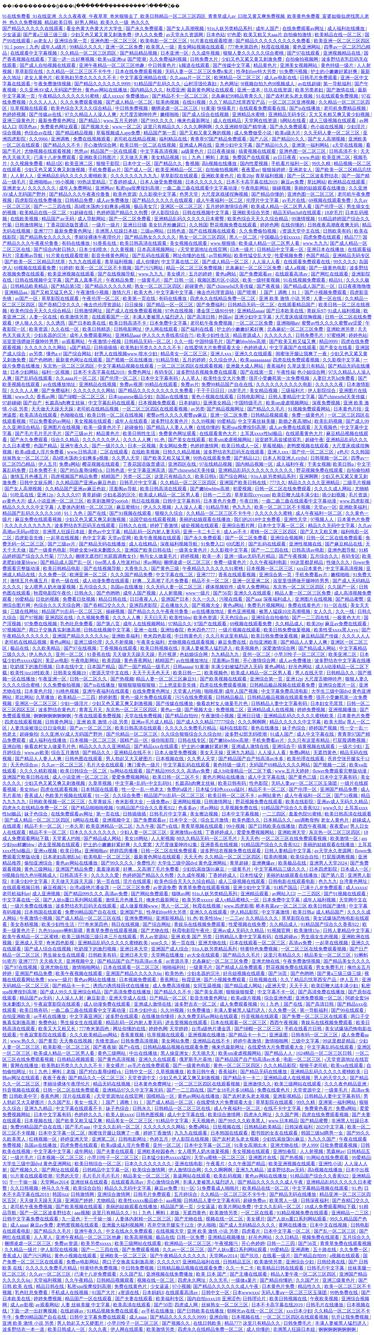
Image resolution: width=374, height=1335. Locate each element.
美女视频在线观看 (189, 243)
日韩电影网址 (128, 329)
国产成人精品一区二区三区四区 (37, 820)
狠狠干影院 (108, 163)
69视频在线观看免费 (330, 200)
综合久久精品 (65, 439)
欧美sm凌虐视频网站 (288, 402)
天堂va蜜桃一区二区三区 (220, 1157)
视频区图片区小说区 (218, 280)
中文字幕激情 (276, 912)
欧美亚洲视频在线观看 (72, 273)
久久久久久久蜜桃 (274, 513)
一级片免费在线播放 (31, 905)
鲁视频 (192, 163)
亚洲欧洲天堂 (292, 832)
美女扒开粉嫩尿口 (167, 224)
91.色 (160, 439)
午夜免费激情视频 (53, 83)
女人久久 (323, 611)
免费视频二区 (230, 709)
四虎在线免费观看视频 (297, 359)
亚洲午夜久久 (74, 445)
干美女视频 (319, 464)
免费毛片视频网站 (266, 605)
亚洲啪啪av (41, 181)
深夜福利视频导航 (179, 543)
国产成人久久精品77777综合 (206, 721)
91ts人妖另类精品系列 (230, 28)
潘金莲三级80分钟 (215, 310)
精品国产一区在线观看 (114, 151)
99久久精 (322, 163)
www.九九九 (315, 243)
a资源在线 (129, 1292)
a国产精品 (80, 347)
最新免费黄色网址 (57, 120)
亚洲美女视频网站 (299, 65)
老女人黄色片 (38, 77)
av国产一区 (27, 298)
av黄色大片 (13, 500)
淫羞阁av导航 (29, 255)
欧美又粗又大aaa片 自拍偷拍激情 (278, 34)
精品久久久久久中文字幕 (28, 507)
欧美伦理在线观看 (306, 758)
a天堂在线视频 (348, 145)
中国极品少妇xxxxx (280, 237)
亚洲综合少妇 (300, 1261)
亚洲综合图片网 (239, 525)
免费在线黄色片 (305, 605)
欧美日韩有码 (232, 783)
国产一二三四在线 (53, 206)
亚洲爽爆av (264, 862)
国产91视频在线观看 (131, 513)
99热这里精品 (92, 181)
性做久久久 (338, 562)
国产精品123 (247, 458)
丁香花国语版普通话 (67, 224)
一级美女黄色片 (191, 550)
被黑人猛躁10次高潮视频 (285, 611)
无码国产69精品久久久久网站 (280, 764)
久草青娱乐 (100, 801)
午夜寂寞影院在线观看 (58, 1004)
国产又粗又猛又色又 (52, 292)
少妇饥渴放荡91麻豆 (204, 869)
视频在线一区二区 (225, 1218)
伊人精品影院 (244, 912)
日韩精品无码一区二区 (252, 304)
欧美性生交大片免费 (225, 378)
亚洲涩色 (231, 1298)
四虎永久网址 (258, 1114)
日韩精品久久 (341, 672)
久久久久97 (68, 494)
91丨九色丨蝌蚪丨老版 (206, 157)
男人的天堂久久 (331, 1077)
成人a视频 (296, 267)
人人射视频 (171, 593)
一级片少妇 (350, 746)
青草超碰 (91, 494)
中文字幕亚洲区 (86, 1016)
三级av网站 (153, 230)
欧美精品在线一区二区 (339, 34)
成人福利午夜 (290, 464)
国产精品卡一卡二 (71, 985)
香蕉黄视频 (132, 1034)
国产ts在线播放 (305, 108)
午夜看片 (216, 1163)
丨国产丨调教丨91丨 (280, 292)
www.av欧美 (36, 752)
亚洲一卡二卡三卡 (202, 531)
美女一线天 (86, 1102)
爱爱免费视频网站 (131, 777)
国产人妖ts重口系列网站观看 (73, 899)
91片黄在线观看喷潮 (211, 40)
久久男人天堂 (126, 458)
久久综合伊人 (223, 359)
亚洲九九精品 (241, 752)
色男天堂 (189, 194)
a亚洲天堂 (276, 985)
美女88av (29, 789)
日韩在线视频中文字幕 (206, 212)
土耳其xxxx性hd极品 (261, 433)
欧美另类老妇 (309, 89)
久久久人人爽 (24, 390)
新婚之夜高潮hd (295, 421)
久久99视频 (203, 421)
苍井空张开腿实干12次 (171, 1225)
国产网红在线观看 (330, 273)
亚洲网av (104, 188)
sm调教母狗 (307, 820)
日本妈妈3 (190, 402)
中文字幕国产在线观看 (293, 347)
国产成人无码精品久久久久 (247, 1225)
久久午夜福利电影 (269, 562)
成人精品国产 (330, 912)
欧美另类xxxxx (197, 899)
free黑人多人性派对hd (118, 562)
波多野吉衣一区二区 (196, 1004)
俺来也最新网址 (194, 120)
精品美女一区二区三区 (184, 353)
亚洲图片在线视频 (62, 427)
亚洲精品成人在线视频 (271, 709)
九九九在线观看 (85, 261)
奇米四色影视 (157, 635)
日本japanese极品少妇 (131, 396)
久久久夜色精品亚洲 (346, 1083)
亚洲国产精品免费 (339, 789)
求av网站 (152, 562)
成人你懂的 (147, 261)
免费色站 (48, 1022)
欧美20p (245, 175)
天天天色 (249, 838)
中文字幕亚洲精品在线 (144, 77)
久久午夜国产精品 (247, 1163)
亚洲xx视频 (46, 850)
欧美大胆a (334, 721)
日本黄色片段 (348, 408)
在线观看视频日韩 (21, 887)
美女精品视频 (165, 157)
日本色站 (215, 34)
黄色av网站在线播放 (106, 89)
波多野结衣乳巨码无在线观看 (234, 451)
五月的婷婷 (201, 273)
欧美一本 (212, 556)
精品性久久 (310, 1286)
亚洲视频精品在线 (342, 53)
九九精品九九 (225, 654)
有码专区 (164, 372)
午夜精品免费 (120, 280)
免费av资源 (66, 1243)
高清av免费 (301, 942)
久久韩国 (198, 224)
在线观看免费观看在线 (263, 108)
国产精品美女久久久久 (346, 961)
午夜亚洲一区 (52, 678)
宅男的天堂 (68, 1175)
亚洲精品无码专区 (287, 114)
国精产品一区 (134, 740)
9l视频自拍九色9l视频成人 (268, 83)
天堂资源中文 (142, 1077)
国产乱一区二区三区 (335, 1231)
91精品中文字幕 (173, 1120)
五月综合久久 (324, 556)
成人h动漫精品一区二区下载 (243, 770)
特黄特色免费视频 (259, 948)
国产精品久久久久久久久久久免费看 (273, 40)
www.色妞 (309, 157)
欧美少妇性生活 (214, 335)
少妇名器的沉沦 (50, 335)
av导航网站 (220, 255)
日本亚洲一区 (175, 53)
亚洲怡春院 (172, 629)
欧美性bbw (180, 617)
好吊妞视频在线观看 (244, 973)
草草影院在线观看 (179, 175)
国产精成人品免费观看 (240, 967)
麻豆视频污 (55, 887)
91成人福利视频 (344, 310)
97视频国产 (14, 629)
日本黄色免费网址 (153, 1083)
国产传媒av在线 (46, 114)
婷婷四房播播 (124, 850)
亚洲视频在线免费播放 (170, 1274)
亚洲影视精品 (170, 918)
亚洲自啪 (12, 746)
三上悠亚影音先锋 (178, 685)
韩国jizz (60, 1194)
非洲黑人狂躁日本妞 (116, 230)
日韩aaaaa (183, 666)
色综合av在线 (38, 132)
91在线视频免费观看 (305, 280)
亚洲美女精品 (217, 402)
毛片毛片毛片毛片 (101, 1175)
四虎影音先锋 (29, 537)
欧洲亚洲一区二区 (89, 574)
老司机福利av (16, 893)
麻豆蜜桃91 (128, 507)
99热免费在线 (344, 1292)
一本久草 (74, 826)
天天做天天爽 (134, 157)
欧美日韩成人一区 (240, 445)
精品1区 (54, 163)
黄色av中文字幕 (105, 531)
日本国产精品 (101, 666)
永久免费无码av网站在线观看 (208, 1016)
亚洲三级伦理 (88, 642)
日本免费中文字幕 (169, 323)
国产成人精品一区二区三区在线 (89, 918)
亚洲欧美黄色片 (218, 175)
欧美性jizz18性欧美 (30, 672)
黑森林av (335, 1151)
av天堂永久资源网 (185, 34)
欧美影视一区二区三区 (67, 1047)
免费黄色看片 (319, 1108)
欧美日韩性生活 (140, 433)
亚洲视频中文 (116, 820)
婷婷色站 (358, 335)
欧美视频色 (248, 648)
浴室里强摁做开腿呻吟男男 (31, 341)
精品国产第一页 (160, 132)
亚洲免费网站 (139, 918)
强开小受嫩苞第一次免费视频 (280, 378)
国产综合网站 (77, 353)
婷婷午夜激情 (247, 1040)
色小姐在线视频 (327, 126)
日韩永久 (84, 593)
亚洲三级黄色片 (19, 120)
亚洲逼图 (279, 1034)
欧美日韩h (206, 476)
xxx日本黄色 (309, 568)
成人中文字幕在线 (316, 734)
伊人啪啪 (207, 1225)
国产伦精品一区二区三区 (132, 734)
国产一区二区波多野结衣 (313, 175)
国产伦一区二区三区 (313, 451)
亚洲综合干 (283, 746)
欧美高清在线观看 (39, 415)
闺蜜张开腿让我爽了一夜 (302, 353)
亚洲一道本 (249, 89)
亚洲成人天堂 (29, 942)
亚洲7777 (43, 230)
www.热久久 (23, 1040)
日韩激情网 (83, 1194)
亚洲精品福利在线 (201, 1261)
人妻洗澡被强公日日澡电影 (38, 727)
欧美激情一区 (344, 838)
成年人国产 (268, 28)
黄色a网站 (226, 273)
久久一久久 (204, 599)
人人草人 (191, 378)
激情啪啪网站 (86, 967)
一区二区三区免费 (255, 323)
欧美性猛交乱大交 (253, 255)
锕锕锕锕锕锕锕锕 (53, 715)
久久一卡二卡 (240, 1267)
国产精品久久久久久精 (109, 286)
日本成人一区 (355, 869)
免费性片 (146, 862)
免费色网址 (140, 372)
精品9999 (329, 341)
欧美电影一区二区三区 (164, 40)
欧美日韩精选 (97, 329)
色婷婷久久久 (88, 1114)
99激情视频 (304, 218)
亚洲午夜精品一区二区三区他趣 (112, 65)
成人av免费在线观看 (290, 427)
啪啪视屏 (213, 691)
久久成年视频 (206, 53)
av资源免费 (164, 887)
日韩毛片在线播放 (325, 1304)
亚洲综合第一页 (71, 40)
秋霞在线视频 (275, 46)
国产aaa (253, 599)
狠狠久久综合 (169, 513)
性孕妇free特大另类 (256, 71)
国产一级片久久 (109, 445)
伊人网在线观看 (162, 329)
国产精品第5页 (66, 286)
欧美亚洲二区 (336, 157)
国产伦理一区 (329, 206)
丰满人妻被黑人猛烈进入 (158, 316)
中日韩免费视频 (132, 108)
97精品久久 (180, 623)
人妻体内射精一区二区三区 (85, 507)
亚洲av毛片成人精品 (152, 721)
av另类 (36, 353)
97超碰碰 (11, 402)
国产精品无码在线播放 (103, 543)
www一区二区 (126, 126)
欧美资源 (39, 329)
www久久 (24, 396)
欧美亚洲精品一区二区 (179, 169)
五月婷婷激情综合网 (227, 206)
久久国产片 (308, 1280)
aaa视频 (173, 1200)
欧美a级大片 (288, 132)
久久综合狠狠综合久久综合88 (192, 734)
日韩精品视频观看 (270, 415)
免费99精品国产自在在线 (227, 384)
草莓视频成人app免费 (118, 132)
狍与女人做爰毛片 (159, 556)
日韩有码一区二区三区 (315, 1034)
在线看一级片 (277, 1255)
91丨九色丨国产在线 (85, 513)
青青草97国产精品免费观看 (218, 138)
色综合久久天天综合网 (58, 605)
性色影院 (259, 783)
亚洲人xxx (221, 353)
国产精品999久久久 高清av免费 (178, 770)
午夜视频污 (226, 1243)
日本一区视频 (142, 445)
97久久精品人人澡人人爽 (91, 114)
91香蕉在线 (105, 243)
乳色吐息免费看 (77, 623)
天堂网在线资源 (261, 120)
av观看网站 (74, 341)
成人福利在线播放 (346, 28)
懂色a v (53, 353)
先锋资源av (106, 1040)
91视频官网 (279, 930)
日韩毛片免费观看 (319, 77)
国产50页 (163, 1304)
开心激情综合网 (100, 145)
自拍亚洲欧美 (263, 642)
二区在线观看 (114, 451)
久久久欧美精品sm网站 (94, 1034)
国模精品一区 (161, 1096)
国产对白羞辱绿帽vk (81, 470)
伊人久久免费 (149, 34)
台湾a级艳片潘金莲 (90, 887)
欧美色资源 (124, 194)
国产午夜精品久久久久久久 (178, 1255)
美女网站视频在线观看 (202, 46)
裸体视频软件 (220, 586)
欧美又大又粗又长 (57, 1028)
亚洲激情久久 (257, 1083)
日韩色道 (177, 230)
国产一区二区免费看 (130, 218)
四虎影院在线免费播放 (39, 200)
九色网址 (229, 83)
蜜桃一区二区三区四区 (274, 531)
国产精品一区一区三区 (170, 304)
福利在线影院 (234, 727)
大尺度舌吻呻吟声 (139, 114)
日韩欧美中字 (23, 1096)
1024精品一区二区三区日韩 (324, 1053)
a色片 (343, 451)
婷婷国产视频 (323, 727)
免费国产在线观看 (251, 157)
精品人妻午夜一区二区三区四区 (304, 1274)
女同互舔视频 (207, 985)
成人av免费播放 (113, 200)
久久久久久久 (42, 188)
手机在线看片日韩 (303, 1028)
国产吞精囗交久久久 (60, 304)
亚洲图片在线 (263, 1157)
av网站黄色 (270, 795)
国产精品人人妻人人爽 (170, 427)
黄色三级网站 (38, 869)
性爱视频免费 (289, 255)
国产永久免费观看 (145, 28)
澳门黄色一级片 (144, 764)
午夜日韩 (249, 500)
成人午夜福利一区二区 (220, 200)
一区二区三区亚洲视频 (292, 102)
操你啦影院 (163, 740)
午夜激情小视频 (93, 292)
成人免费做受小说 (253, 132)
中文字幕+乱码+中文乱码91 (144, 783)
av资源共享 (178, 961)
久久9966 (39, 138)
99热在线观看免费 (212, 458)
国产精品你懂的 (268, 194)
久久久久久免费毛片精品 (191, 727)
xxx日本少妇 (299, 1310)
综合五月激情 (65, 752)
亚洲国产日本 (175, 599)
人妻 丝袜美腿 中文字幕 (86, 1304)
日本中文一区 (137, 163)
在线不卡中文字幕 (283, 1108)
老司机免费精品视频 (345, 108)
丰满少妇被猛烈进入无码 (236, 666)
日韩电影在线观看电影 (292, 881)
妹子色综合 (294, 727)
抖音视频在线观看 (260, 1016)
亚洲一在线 (146, 629)
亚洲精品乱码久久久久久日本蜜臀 (189, 218)
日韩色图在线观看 (84, 758)
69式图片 (236, 543)
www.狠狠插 (223, 243)
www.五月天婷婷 (121, 120)
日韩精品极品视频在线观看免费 (283, 685)
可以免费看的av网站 (50, 421)
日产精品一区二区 (168, 997)
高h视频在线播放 (220, 163)
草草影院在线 (29, 71)
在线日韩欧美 (207, 1323)
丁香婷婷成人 (123, 181)
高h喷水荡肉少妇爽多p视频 (102, 206)
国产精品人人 (279, 1053)
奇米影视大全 (129, 801)
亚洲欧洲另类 (341, 329)
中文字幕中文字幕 (175, 292)
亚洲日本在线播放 (326, 249)
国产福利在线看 (198, 329)
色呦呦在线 (72, 415)
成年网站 (84, 1151)
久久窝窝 (143, 844)
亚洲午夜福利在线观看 (106, 691)
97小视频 (181, 1286)
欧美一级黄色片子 (103, 427)
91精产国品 (286, 887)
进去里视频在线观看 (59, 844)
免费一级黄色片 (308, 415)
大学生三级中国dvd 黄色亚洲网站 (192, 862)
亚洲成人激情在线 (250, 746)
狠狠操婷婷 (274, 169)
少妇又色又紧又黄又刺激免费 (102, 34)
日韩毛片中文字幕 (139, 482)
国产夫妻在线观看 (115, 1151)
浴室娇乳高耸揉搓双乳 (279, 439)
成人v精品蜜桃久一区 (237, 899)
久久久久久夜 (329, 384)
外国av (225, 316)
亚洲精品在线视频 (98, 384)
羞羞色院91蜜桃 (306, 813)
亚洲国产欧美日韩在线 (243, 482)
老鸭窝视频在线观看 (308, 445)
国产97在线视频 (81, 648)
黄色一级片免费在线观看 (146, 697)
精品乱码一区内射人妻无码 (152, 531)
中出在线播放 (143, 1053)
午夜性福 (285, 372)
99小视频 (65, 181)
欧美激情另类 (74, 316)
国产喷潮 (137, 59)
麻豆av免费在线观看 (346, 623)
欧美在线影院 (300, 801)
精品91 (336, 280)
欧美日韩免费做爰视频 (287, 629)
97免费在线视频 (41, 623)
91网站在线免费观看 (328, 1157)
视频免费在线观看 (321, 1237)
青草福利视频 (270, 175)
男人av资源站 (154, 936)
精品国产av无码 (58, 218)
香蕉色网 (50, 1096)
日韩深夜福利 (299, 1126)
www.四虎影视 (355, 500)
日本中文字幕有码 (160, 378)
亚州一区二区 (70, 654)
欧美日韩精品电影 (62, 568)
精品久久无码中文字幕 (332, 525)
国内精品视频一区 (255, 464)
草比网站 (316, 181)
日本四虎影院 (323, 869)
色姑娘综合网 (194, 654)
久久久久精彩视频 (39, 770)
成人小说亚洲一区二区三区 (56, 500)
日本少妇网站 (24, 372)
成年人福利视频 (320, 899)
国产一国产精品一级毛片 (144, 666)
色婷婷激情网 (204, 445)
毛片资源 (358, 494)
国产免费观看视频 (141, 1249)
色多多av (188, 807)
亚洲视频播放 (343, 709)
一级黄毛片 (149, 280)
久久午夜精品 (79, 1280)
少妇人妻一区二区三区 (144, 832)
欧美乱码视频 (329, 421)
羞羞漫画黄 (108, 869)
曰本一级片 (242, 249)
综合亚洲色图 (278, 997)
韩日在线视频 (146, 500)
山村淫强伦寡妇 (201, 83)
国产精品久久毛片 (266, 408)
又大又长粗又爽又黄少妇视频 (340, 114)
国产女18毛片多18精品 (231, 1090)
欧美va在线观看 (347, 1065)
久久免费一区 (52, 574)
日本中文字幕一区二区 (282, 525)
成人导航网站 (92, 218)
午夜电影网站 (255, 188)
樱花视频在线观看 (101, 464)
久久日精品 (287, 1237)
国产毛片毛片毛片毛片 (39, 433)
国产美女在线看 (336, 347)
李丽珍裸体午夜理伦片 (98, 237)
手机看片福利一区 (290, 163)
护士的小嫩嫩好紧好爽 (335, 71)
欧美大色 (144, 292)
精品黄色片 (265, 65)
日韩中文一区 (139, 1071)
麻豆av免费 (293, 181)
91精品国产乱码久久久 (158, 83)
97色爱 (234, 34)
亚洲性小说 (330, 1163)
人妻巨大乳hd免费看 (334, 378)
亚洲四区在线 (182, 464)
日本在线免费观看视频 (139, 71)
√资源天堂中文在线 (300, 230)
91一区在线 (336, 605)
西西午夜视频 (313, 826)
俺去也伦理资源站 (216, 292)
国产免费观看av (256, 273)
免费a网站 (69, 464)
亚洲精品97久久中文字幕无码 (133, 1090)
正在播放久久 (175, 605)
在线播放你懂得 (158, 1016)
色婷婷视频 (14, 114)
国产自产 (33, 402)
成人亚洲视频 (46, 893)
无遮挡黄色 (325, 752)
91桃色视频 (68, 691)
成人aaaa (19, 1225)
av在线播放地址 (60, 384)
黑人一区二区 (243, 237)
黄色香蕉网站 (138, 660)
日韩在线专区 (192, 740)
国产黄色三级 (165, 568)
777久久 (277, 482)
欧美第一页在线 (140, 298)
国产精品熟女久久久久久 (46, 237)
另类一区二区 (137, 476)
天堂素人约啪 (187, 691)
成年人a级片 (54, 46)
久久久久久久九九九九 (134, 175)
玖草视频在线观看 (29, 108)
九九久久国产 (322, 1139)
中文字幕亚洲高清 (147, 470)
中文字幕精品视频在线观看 (126, 365)
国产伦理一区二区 (119, 378)
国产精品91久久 (289, 138)
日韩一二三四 (217, 494)
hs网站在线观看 (127, 770)
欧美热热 (175, 973)
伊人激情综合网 (185, 1169)
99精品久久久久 (86, 46)
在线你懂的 (293, 224)
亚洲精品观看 (255, 893)
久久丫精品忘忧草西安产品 (237, 102)
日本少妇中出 (143, 1010)
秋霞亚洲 (175, 89)
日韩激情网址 (29, 224)
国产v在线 (168, 826)
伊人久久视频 (157, 507)
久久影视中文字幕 (158, 194)
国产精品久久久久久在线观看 (33, 28)
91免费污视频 (294, 71)
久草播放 (46, 697)
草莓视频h (273, 445)
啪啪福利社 (174, 967)
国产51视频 (346, 795)
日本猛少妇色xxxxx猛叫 (220, 789)
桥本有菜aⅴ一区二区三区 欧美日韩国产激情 (301, 905)
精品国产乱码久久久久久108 (32, 513)
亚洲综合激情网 (114, 1194)
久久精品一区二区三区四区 (88, 53)
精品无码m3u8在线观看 (297, 212)
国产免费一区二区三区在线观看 (315, 1016)
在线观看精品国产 (297, 304)
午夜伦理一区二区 (101, 298)
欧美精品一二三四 (77, 697)
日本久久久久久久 (204, 181)
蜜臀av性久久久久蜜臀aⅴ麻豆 (177, 415)
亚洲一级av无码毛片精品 (250, 556)
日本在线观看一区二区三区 (258, 942)
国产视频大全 (95, 126)
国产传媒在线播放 (175, 703)
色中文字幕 (94, 537)
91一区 (102, 795)
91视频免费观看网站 (309, 408)
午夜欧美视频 (324, 1298)
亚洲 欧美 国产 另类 (192, 936)
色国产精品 (318, 255)
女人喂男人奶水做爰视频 (50, 586)
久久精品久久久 (262, 918)
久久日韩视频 (24, 1188)
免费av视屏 (131, 384)
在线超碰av (286, 936)
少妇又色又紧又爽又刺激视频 (55, 169)
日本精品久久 (277, 820)
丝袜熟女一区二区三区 (26, 458)
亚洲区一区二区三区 (182, 206)
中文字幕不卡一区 (276, 991)
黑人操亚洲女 (175, 1053)
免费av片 (190, 384)
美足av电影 (56, 660)
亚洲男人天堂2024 (328, 862)
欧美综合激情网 (225, 1114)
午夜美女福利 (151, 642)
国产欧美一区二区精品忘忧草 (35, 261)
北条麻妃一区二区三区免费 (254, 267)
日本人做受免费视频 (161, 181)
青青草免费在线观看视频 (204, 887)
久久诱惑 (56, 323)
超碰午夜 (314, 439)
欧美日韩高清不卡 (128, 323)
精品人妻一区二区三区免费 (303, 593)
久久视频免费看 (27, 163)
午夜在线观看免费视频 (98, 715)
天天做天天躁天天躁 (53, 408)
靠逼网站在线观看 (192, 1175)
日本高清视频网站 (156, 249)
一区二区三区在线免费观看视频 (294, 838)
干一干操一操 (23, 1182)
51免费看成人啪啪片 (218, 1188)
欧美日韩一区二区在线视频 (148, 145)
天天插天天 (51, 961)
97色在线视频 (179, 310)
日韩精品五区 (237, 1261)
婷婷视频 (190, 556)
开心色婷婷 (253, 1243)
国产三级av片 (79, 433)
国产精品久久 (168, 163)
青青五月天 (91, 709)
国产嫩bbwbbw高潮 (246, 341)
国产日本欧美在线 (285, 310)
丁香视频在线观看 (119, 648)
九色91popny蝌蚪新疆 (61, 930)
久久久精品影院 (280, 1065)
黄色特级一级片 (338, 65)
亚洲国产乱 (132, 912)
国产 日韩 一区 (179, 280)
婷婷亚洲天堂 (74, 1139)
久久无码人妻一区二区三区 (332, 132)
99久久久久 (345, 261)
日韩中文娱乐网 (36, 482)
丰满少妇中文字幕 (29, 881)
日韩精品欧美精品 (29, 286)
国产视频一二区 (330, 764)
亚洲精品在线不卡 (133, 752)
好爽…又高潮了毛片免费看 (161, 580)
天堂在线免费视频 (143, 715)
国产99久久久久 (158, 120)
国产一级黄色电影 (328, 267)
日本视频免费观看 (157, 402)
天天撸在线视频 (76, 1040)
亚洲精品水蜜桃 (249, 114)
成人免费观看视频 (239, 1004)
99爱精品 (226, 421)
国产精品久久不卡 (62, 145)
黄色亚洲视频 (242, 611)
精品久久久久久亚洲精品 (314, 482)
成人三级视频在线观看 (333, 120)
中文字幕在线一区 (21, 899)
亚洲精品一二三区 (350, 1212)
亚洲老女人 (301, 169)
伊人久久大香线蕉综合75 (168, 335)
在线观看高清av (292, 273)
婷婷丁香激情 (164, 525)
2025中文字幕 (330, 1126)
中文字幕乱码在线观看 (112, 402)
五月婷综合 (186, 1194)
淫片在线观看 (137, 881)
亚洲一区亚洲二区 (251, 580)
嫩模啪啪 (170, 114)
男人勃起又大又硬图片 (130, 758)
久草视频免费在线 (239, 807)
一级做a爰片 (244, 1280)
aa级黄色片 (193, 151)
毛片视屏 (168, 654)
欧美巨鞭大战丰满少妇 (296, 494)
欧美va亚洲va (111, 59)
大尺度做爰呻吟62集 (176, 844)
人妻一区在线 (328, 298)
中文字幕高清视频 (159, 151)
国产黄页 (48, 1040)
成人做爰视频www (139, 905)
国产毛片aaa (78, 1126)
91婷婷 (66, 267)
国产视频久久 (24, 1169)
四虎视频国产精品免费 (75, 476)
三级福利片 (293, 390)
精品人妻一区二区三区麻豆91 (167, 678)
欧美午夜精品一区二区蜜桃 (31, 936)
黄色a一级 (171, 709)
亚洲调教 (61, 138)
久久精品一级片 (21, 1249)
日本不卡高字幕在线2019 (252, 181)
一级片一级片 (106, 224)
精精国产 (111, 476)
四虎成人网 (186, 1304)
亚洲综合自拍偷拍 (270, 617)
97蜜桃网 (337, 335)
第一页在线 (108, 813)
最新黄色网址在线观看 (211, 89)
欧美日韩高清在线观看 (144, 243)
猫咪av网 (181, 893)
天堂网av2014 (54, 1182)
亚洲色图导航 (342, 550)
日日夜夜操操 (221, 151)
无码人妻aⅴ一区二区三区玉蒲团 (304, 783)
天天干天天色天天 (151, 672)
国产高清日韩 (201, 316)
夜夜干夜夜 (54, 1077)
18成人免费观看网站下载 (330, 1206)
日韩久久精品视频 (182, 451)
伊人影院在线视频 (191, 1139)
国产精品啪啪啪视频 (92, 807)
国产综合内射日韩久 (55, 249)
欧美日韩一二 (187, 672)
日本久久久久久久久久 (93, 832)
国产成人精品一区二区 (130, 102)
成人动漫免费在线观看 (106, 580)
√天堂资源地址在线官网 (203, 249)
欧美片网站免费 (235, 1206)
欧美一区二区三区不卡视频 (104, 267)
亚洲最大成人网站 (245, 365)
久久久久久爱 (105, 875)
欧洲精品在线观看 (347, 181)
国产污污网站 (149, 267)
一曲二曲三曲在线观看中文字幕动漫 (200, 188)
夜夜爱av (250, 169)
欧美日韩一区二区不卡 (176, 777)
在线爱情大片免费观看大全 (213, 347)
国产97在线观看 (304, 53)
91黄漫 (208, 108)
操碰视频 (282, 188)
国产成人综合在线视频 (206, 114)
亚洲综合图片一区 (337, 685)
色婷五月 (159, 1139)
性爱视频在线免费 (247, 924)
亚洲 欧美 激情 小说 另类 (285, 298)
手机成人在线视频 (70, 1292)
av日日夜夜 (285, 157)
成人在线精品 (227, 120)
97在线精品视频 (216, 464)
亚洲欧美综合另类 (251, 212)
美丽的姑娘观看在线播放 (320, 188)
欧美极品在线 (292, 862)
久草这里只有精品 (306, 365)
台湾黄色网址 (353, 881)
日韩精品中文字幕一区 (281, 249)
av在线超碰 (309, 83)
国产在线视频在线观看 (213, 230)
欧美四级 (112, 660)
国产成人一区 (138, 169)
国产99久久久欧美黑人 (242, 1120)
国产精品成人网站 (317, 648)
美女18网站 (136, 838)
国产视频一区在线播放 (130, 359)
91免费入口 (212, 543)
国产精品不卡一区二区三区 (180, 95)
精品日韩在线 (113, 599)
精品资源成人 (247, 335)
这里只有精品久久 (162, 126)
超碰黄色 (195, 286)
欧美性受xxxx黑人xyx (336, 629)
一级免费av (158, 801)
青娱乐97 (316, 310)
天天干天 (299, 985)
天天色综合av (234, 617)
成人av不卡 (236, 531)
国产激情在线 (341, 89)
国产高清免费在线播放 (128, 991)
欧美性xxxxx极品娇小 (141, 1200)
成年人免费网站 (76, 188)
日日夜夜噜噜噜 (354, 286)
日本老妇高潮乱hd (62, 856)
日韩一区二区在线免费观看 (283, 488)
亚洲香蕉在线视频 (219, 844)
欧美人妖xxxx (120, 1114)
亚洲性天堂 (296, 519)
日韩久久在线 (133, 525)
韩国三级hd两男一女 (322, 1132)
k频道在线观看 (195, 65)
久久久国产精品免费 (132, 574)
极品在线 (20, 648)
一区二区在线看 (258, 1212)
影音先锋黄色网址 (110, 255)
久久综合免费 (127, 795)
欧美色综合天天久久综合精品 (82, 108)
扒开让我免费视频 (350, 1317)
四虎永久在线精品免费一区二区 (223, 298)
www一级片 (198, 593)
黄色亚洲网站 (307, 46)
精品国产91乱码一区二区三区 (72, 611)
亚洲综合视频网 (287, 537)
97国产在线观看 (211, 623)
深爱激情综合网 (279, 648)
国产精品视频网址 (226, 408)
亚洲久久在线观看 (254, 353)
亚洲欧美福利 (353, 507)
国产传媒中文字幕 (232, 65)
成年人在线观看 (132, 421)
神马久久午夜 (56, 1188)
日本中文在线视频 (329, 1225)
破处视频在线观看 (200, 525)
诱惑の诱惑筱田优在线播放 (121, 985)
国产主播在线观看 (249, 1274)
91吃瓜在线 (22, 494)
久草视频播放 (170, 1071)
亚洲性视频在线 (306, 543)
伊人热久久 (41, 654)
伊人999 (310, 1145)
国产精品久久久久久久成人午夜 (271, 1182)
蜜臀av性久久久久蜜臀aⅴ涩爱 (332, 323)
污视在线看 (231, 599)
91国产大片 (104, 1292)
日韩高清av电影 (308, 550)
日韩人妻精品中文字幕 (292, 396)
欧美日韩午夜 (201, 1071)
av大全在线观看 (204, 955)
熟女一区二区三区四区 (203, 237)
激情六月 (122, 292)
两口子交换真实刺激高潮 (55, 629)
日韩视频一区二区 (329, 458)
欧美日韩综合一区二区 (84, 770)
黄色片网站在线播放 (224, 777)
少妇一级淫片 (74, 703)
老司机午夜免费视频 (211, 323)
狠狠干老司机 (314, 1065)
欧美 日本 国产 (212, 1274)
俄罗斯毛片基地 (196, 1059)
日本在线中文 (70, 666)
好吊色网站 (300, 666)
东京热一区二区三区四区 (69, 365)
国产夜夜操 (269, 286)
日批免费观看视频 (339, 1145)
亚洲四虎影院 (143, 605)
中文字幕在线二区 (180, 261)
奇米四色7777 (201, 629)
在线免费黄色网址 (151, 691)
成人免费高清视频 (172, 985)
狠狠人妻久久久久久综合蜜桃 (254, 53)
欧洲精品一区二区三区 (238, 77)
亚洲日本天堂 (134, 948)
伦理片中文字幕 (263, 200)
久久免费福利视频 (168, 59)
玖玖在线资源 (278, 89)
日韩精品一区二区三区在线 (183, 1108)
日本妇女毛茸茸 (327, 703)
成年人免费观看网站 (91, 335)
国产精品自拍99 (182, 715)
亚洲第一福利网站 (311, 145)
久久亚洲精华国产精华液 (241, 126)
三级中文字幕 (306, 1040)
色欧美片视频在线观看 (69, 795)
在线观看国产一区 (111, 316)
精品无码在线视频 (112, 1083)
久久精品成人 (289, 623)
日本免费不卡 (43, 470)
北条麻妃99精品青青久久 (237, 95)
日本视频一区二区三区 (270, 568)
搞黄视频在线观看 (257, 151)
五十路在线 (325, 1249)
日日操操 (134, 304)
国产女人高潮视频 (186, 28)
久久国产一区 (342, 586)
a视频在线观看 (345, 1255)
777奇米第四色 (243, 46)
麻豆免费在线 (232, 642)
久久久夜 (98, 1329)
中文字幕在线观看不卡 (79, 1108)
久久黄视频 (122, 249)
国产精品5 (90, 120)
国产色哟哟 (41, 359)
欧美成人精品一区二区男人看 (282, 206)
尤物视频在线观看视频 (48, 151)
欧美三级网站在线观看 (298, 1083)
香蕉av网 (46, 396)
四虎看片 (252, 1231)
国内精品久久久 (147, 89)
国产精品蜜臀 (350, 599)
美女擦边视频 (204, 813)
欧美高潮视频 (139, 1237)
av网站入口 (283, 893)
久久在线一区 (65, 329)
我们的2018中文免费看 (258, 519)
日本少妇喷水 (93, 249)
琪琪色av (28, 126)
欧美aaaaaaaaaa (255, 359)
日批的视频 (48, 599)
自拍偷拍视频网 (302, 59)
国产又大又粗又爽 (319, 531)
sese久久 (160, 942)
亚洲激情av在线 (186, 832)
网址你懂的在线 (190, 255)
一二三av (234, 918)
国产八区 (259, 138)
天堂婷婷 (179, 1028)
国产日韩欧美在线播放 (272, 826)
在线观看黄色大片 (218, 433)
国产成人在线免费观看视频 (134, 310)
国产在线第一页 (257, 372)
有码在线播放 (76, 243)
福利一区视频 (56, 372)
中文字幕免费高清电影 (285, 691)
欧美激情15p (307, 930)
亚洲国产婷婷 (79, 1200)
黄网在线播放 (24, 1065)
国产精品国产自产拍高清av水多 (251, 758)
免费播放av (138, 95)
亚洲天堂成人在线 (128, 997)
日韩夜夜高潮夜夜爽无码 (333, 224)
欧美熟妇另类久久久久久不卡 (86, 77)
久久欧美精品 (46, 648)
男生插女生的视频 (320, 936)
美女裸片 (176, 273)
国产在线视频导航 (117, 273)
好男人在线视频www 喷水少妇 (126, 353)
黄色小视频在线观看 (213, 396)
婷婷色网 (269, 224)
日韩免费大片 (204, 59)
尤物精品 (106, 1200)
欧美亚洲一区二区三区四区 (342, 40)
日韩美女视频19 (70, 672)
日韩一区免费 (191, 1237)
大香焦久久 (136, 568)
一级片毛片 (22, 1157)
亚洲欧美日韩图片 (98, 157)
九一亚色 (72, 1218)
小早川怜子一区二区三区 (300, 654)
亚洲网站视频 (187, 801)
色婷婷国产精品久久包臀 (122, 212)
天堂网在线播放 (168, 955)
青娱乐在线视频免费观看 (200, 924)
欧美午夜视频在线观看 (158, 537)
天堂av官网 (120, 537)
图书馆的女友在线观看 (275, 1132)
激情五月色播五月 (29, 476)
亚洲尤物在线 (212, 942)
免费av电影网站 (83, 1261)
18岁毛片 (333, 212)
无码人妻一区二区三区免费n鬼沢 (199, 71)
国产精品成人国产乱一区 (309, 286)
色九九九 (242, 507)
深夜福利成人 (277, 599)
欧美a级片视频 (246, 997)
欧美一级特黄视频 (262, 280)
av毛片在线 (294, 200)
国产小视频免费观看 (326, 292)
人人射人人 (22, 175)
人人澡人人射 (70, 997)
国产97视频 (31, 617)
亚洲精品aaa (127, 335)
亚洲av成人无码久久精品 (343, 801)
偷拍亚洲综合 (38, 862)
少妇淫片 (356, 126)
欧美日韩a (344, 464)
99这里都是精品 (307, 562)
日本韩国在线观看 (100, 789)
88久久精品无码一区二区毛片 (207, 838)
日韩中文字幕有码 (182, 500)
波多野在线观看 (122, 1016)
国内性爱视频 (254, 163)
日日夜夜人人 (144, 599)
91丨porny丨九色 (21, 46)
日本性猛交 (252, 875)
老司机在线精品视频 (135, 138)
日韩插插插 (106, 347)
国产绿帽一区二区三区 (82, 396)
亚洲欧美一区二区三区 (124, 1255)
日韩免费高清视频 (140, 1040)
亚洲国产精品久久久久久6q (81, 635)
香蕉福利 (275, 365)
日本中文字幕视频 (240, 813)
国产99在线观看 (348, 1010)
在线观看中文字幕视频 (34, 53)
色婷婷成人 (255, 347)
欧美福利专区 (170, 1298)
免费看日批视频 (79, 599)
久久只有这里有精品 (227, 635)
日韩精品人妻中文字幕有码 (279, 703)
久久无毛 (219, 1280)
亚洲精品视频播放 (227, 1237)
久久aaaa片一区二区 (191, 77)
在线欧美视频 (24, 218)
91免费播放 (199, 1010)
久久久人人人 (43, 102)
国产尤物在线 (155, 930)
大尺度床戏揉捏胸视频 (225, 194)
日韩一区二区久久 (89, 678)
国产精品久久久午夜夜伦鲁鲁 (80, 194)
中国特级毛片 (209, 341)
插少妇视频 (334, 494)
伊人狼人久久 (29, 323)
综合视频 (12, 132)
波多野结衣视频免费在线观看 (207, 372)
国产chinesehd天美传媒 (230, 286)
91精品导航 (168, 359)
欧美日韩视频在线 (159, 648)
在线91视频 (194, 102)
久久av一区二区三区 (62, 764)
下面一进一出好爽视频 (72, 59)
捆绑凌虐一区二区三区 (175, 108)
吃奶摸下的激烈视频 (31, 666)
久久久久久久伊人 (101, 439)
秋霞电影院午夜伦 (53, 593)
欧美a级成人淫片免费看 (40, 451)
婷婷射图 (108, 697)
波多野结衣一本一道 (24, 1329)
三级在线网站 (24, 611)
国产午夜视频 (293, 556)
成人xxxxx (112, 95)
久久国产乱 (60, 1102)
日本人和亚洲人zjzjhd (285, 458)
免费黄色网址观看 (59, 126)
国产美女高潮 (209, 991)
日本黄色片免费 (220, 500)
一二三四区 (274, 813)
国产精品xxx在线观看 (156, 746)
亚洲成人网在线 (196, 145)
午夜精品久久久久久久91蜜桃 (69, 95)
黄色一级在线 (65, 580)
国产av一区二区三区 (91, 727)
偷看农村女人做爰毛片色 (222, 703)
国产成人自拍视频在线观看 (48, 65)
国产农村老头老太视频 (290, 95)
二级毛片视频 (357, 482)
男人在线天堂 (309, 672)
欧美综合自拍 (305, 856)
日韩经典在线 (331, 1261)
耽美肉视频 (168, 102)
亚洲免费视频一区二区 (319, 997)
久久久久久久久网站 (45, 347)
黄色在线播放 (265, 727)
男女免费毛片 (330, 967)
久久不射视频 (119, 642)
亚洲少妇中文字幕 (234, 145)
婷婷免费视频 (311, 709)
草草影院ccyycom (252, 494)
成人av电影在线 (281, 77)
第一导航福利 (337, 83)
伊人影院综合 (165, 212)
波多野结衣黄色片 (170, 421)
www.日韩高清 (82, 451)
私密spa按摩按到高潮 (138, 188)
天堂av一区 (325, 507)
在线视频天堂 (170, 1231)
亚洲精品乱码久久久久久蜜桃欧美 (72, 175)
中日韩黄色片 (162, 65)
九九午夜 (145, 826)
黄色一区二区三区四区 (237, 1065)
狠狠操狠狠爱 (240, 991)
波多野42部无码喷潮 (246, 734)
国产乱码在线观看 (151, 255)
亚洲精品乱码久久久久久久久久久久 (256, 470)
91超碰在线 (82, 212)
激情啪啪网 (277, 1040)
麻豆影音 (97, 997)
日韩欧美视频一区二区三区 (57, 801)
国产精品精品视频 (139, 53)
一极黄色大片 (347, 617)
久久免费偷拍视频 (258, 230)
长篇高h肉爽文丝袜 (65, 402)
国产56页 (222, 593)
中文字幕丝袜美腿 (257, 421)
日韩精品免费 (79, 200)
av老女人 (43, 40)
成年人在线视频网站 (144, 623)
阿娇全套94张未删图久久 (96, 550)
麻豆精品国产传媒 (320, 635)
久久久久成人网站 (333, 488)
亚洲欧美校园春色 (156, 1151)
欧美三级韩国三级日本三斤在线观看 (100, 936)
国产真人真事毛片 (84, 280)
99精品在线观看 (162, 384)
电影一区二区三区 (302, 1059)
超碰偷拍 (134, 427)
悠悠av (81, 151)
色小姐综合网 (311, 372)
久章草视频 (100, 783)
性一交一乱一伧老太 (143, 789)
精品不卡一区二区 (211, 580)
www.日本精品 (283, 1120)
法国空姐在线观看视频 (153, 519)
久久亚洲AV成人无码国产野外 (51, 89)
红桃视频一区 (43, 1139)
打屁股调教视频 (350, 740)
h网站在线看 (293, 120)
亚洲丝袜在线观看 (89, 1182)
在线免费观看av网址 (303, 28)
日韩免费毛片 (310, 335)
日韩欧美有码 (337, 230)
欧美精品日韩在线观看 (281, 1267)
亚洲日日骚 (134, 224)
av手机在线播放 (50, 1016)
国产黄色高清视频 (117, 1059)
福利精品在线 (173, 138)
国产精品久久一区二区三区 (97, 1077)
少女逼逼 (11, 34)
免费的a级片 (180, 789)
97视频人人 (322, 519)
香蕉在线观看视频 (237, 574)
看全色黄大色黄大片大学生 (95, 28)
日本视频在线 (170, 758)
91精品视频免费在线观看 (303, 1212)
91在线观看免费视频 (337, 95)
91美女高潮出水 (251, 1145)
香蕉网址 (170, 979)
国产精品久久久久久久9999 (102, 83)
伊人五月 (47, 464)
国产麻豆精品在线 (344, 543)
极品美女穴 (146, 206)
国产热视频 (122, 678)
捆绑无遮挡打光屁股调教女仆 (106, 556)
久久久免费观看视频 (81, 102)
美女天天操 (212, 752)
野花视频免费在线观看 (234, 224)
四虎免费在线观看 (322, 237)
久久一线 (183, 341)
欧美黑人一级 (160, 46)
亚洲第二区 (104, 1139)
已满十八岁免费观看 (55, 157)
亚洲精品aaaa (250, 310)
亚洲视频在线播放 (207, 1034)
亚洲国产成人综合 (170, 948)
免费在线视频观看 (92, 138)
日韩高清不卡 (343, 151)
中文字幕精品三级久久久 (280, 869)
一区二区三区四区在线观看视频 (190, 365)
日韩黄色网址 (59, 721)
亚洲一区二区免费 (124, 46)
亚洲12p (45, 494)
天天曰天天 (155, 617)
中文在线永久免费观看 (130, 1231)
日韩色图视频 (150, 1114)
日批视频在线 (263, 979)
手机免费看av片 (105, 169)
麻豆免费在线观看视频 (39, 519)
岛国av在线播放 (172, 396)
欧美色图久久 (246, 820)
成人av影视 (21, 1304)
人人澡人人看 (266, 261)
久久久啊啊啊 (198, 126)
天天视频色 (326, 427)
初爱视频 (243, 488)
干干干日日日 (211, 390)
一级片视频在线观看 (240, 629)
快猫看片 (227, 108)
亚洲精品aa (16, 292)
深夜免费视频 (326, 402)
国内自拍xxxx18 (203, 1298)
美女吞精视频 (24, 924)
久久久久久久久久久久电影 (284, 384)
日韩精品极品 (230, 697)
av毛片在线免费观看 (149, 1065)
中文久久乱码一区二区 (117, 1126)
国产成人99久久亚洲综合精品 (71, 991)
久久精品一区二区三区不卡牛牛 (79, 71)
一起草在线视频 (63, 537)
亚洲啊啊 (309, 476)
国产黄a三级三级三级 (45, 34)
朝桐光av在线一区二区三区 (255, 1310)
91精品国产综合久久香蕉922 (146, 807)
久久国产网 (287, 1114)
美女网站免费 (173, 445)
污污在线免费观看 (194, 697)
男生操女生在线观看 (64, 955)
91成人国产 (282, 734)
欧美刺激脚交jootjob (108, 500)
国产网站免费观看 (150, 893)
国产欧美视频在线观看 (224, 678)
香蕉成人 (33, 795)
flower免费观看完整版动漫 (340, 770)
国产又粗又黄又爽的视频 (205, 132)
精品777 (352, 237)
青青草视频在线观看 (202, 826)
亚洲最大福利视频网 (123, 1225)
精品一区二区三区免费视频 (194, 267)
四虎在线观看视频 (23, 721)
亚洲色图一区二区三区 (114, 40)
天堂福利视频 (48, 1280)
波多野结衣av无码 (286, 1169)
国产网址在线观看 (60, 1169)
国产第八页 (108, 623)
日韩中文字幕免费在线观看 (31, 1218)
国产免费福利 (211, 304)
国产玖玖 (250, 1255)
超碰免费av (255, 1200)
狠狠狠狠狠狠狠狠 (137, 685)
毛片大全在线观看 (105, 764)
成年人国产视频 (140, 593)
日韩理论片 (255, 1298)
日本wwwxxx (246, 1292)
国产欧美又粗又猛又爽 (293, 341)
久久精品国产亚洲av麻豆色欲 (86, 482)
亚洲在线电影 (189, 1163)
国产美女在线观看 (187, 439)
